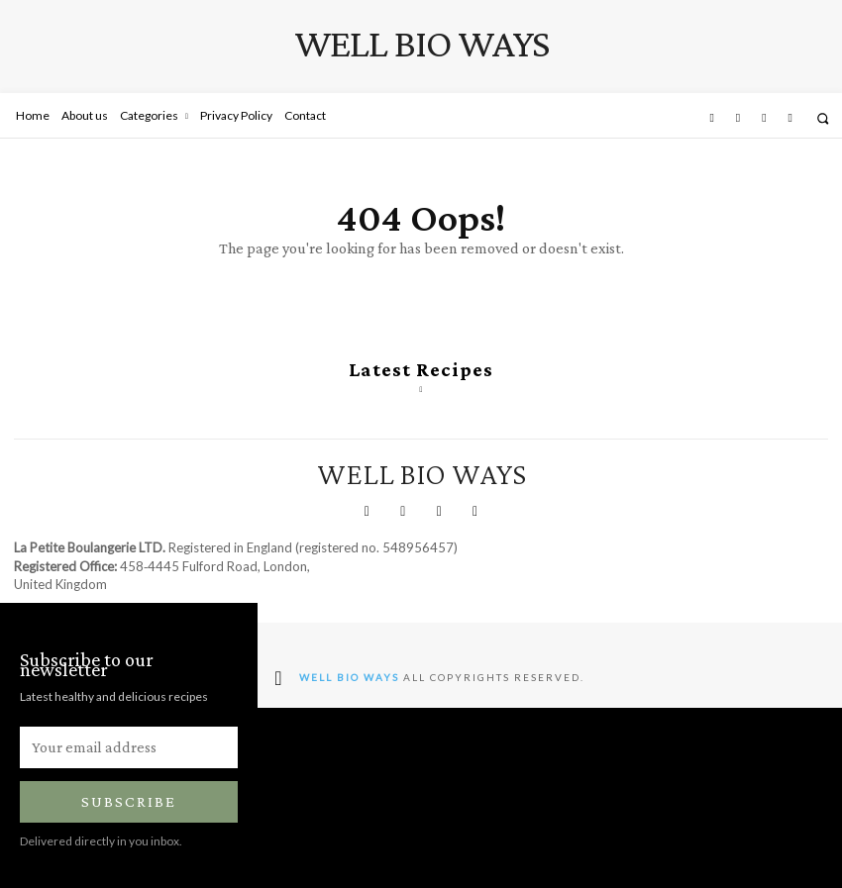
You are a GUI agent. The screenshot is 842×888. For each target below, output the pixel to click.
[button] (822, 118)
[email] (129, 747)
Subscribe (128, 801)
